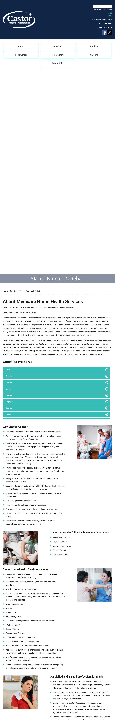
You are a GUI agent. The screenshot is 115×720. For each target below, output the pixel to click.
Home (21, 46)
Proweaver (62, 712)
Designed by (53, 712)
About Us (57, 46)
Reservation (21, 54)
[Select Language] (102, 6)
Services (94, 46)
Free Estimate (57, 54)
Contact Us (57, 63)
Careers (94, 54)
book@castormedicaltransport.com (33, 588)
